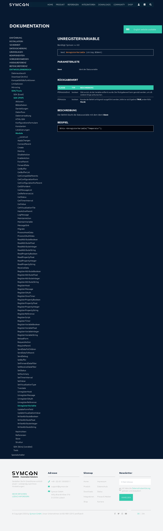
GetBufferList (24, 172)
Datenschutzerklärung (141, 488)
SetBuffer (22, 359)
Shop (130, 4)
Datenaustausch (18, 73)
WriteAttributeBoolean (28, 416)
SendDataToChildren (27, 349)
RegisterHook (24, 285)
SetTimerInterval (25, 377)
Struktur (19, 442)
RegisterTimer (24, 320)
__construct (23, 136)
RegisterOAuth (24, 292)
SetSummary (23, 374)
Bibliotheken (21, 105)
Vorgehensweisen (19, 59)
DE (138, 513)
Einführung (15, 37)
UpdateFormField (25, 409)
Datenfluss (20, 112)
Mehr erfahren (19, 494)
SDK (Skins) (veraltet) (23, 446)
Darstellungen (22, 108)
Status (99, 491)
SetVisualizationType (27, 384)
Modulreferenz (17, 62)
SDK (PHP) (19, 98)
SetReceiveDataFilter (27, 366)
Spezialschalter (18, 454)
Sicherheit (14, 44)
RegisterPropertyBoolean (29, 299)
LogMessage (23, 214)
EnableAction (23, 158)
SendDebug (23, 356)
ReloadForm (23, 338)
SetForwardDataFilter (27, 363)
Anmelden (126, 497)
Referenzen (76, 4)
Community (120, 4)
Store (18, 438)
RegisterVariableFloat (27, 328)
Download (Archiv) (19, 76)
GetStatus (22, 197)
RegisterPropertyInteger (29, 306)
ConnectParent (24, 144)
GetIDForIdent (24, 186)
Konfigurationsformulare (27, 122)
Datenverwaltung (23, 115)
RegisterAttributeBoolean (29, 271)
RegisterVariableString (28, 335)
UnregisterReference (27, 402)
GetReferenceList (25, 193)
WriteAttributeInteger (27, 423)
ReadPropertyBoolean (27, 253)
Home (54, 4)
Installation (16, 41)
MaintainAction (24, 218)
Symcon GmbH (36, 513)
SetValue (22, 381)
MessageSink (23, 225)
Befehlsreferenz (18, 66)
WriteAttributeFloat (26, 420)
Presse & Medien (104, 496)
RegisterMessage (25, 289)
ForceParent (23, 161)
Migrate (21, 228)
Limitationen (17, 83)
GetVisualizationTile (26, 207)
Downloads (106, 4)
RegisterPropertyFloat (27, 303)
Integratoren (91, 4)
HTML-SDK (20, 119)
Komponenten (17, 55)
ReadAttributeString (27, 250)
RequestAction (24, 342)
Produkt (64, 4)
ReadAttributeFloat (26, 243)
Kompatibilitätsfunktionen (23, 80)
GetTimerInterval (25, 200)
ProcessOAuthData (26, 236)
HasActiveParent (25, 211)
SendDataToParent (26, 352)
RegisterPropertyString (28, 310)
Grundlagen (16, 52)
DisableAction (24, 154)
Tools (16, 450)
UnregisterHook (25, 391)
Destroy (21, 151)
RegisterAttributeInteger (29, 278)
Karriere (100, 501)
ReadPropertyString (26, 264)
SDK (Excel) (19, 94)
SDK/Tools (16, 90)
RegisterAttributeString (28, 282)
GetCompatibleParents (28, 175)
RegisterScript (24, 317)
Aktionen (20, 101)
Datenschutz (102, 486)
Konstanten (21, 126)
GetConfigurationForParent (30, 182)
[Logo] (19, 4)
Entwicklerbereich (20, 69)
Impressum (101, 481)
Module (19, 133)
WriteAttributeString (27, 427)
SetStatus (22, 370)
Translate (22, 388)
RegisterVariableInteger (28, 331)
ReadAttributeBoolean (28, 239)
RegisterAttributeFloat (28, 274)
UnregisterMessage (26, 395)
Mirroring (15, 87)
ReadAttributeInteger (27, 246)
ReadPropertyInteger (27, 260)
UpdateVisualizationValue (29, 412)
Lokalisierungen (23, 129)
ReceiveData (23, 267)
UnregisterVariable (27, 405)
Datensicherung (18, 48)
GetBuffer (22, 168)
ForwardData (23, 165)
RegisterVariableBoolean (29, 324)
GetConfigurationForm (28, 179)
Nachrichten (21, 431)
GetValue (22, 204)
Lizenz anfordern (20, 496)
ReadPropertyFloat (26, 257)
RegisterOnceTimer (26, 296)
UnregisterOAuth (25, 398)
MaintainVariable (25, 221)
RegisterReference (26, 313)
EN (143, 513)
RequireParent (24, 345)
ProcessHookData (25, 232)
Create (21, 147)
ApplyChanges (24, 140)
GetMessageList (25, 190)
